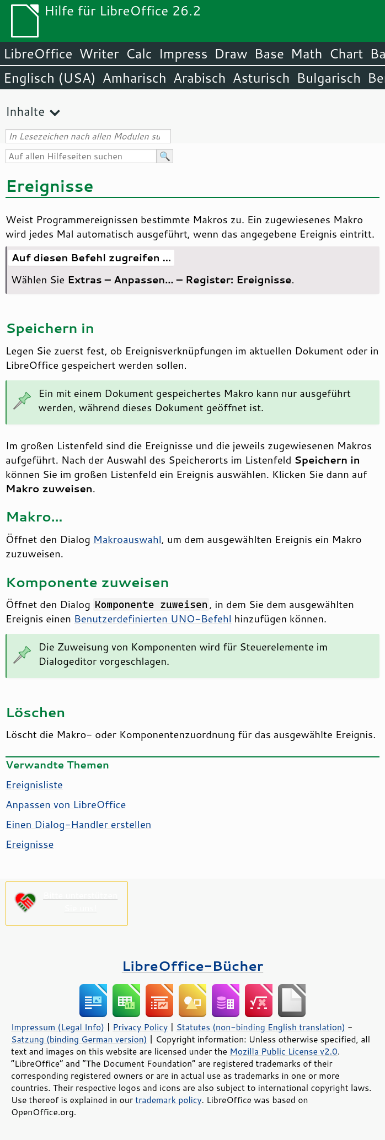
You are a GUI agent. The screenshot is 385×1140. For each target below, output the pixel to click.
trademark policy (168, 1100)
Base (269, 53)
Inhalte (25, 111)
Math (307, 53)
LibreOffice (37, 53)
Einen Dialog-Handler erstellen (78, 824)
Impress (183, 53)
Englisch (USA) (49, 77)
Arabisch (199, 77)
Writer (99, 53)
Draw (230, 53)
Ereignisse (30, 844)
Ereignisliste (34, 784)
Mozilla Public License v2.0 (283, 1051)
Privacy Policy (140, 1027)
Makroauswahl (127, 539)
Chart (346, 53)
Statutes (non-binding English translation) (260, 1027)
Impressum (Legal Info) (57, 1027)
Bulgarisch (329, 77)
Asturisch (261, 77)
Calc (139, 53)
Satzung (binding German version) (79, 1039)
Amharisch (135, 77)
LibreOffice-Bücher (192, 965)
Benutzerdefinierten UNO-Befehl (153, 618)
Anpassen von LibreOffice (66, 804)
